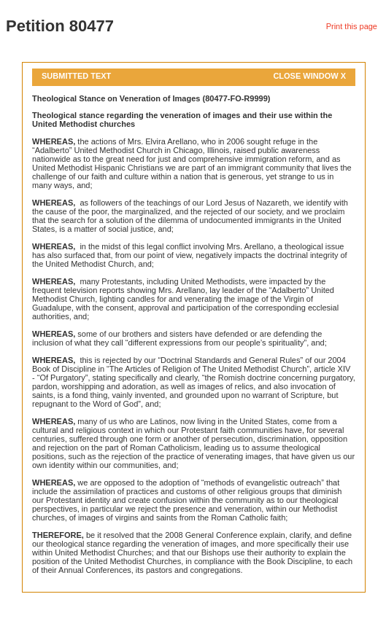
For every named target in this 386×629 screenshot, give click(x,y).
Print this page (351, 26)
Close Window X (309, 75)
